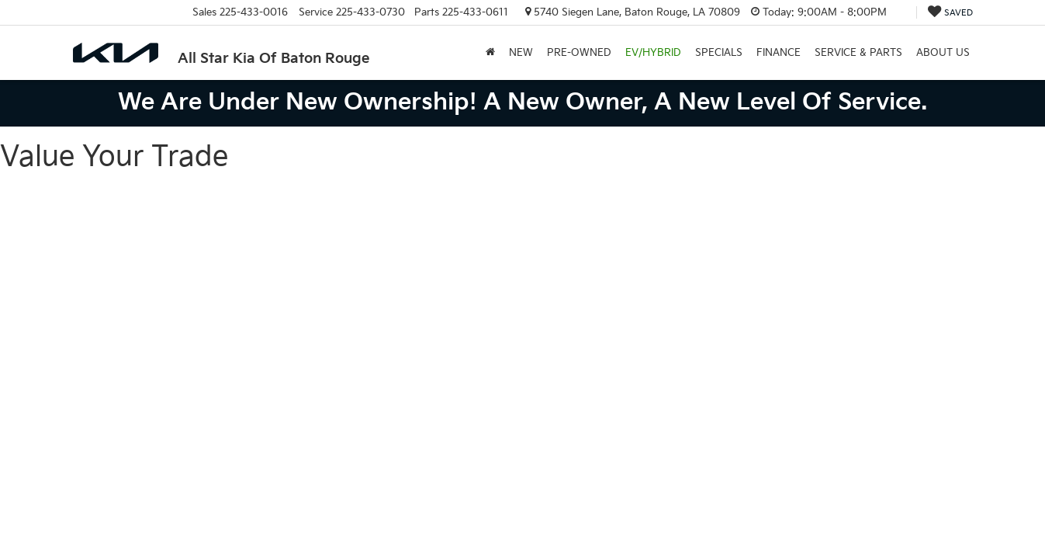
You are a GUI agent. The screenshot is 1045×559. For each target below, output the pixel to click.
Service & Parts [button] (858, 53)
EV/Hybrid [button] (653, 53)
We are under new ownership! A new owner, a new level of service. (522, 102)
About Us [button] (943, 53)
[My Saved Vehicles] (950, 12)
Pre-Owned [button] (579, 53)
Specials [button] (718, 53)
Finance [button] (778, 53)
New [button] (521, 53)
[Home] (490, 53)
